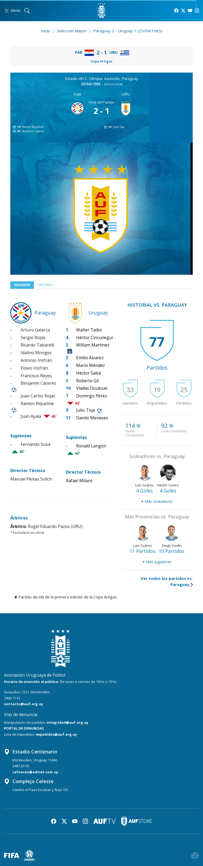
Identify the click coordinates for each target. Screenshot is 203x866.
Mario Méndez (90, 365)
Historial (45, 285)
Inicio (45, 30)
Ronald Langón (91, 446)
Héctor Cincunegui (94, 337)
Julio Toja (118, 127)
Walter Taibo (89, 330)
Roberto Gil (87, 381)
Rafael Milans (79, 480)
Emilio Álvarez (90, 358)
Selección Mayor (71, 30)
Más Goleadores (157, 501)
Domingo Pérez (91, 396)
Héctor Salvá (88, 373)
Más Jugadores (157, 561)
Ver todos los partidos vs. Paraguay (167, 581)
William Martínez (92, 345)
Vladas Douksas (92, 388)
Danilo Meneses (92, 418)
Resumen (22, 285)
